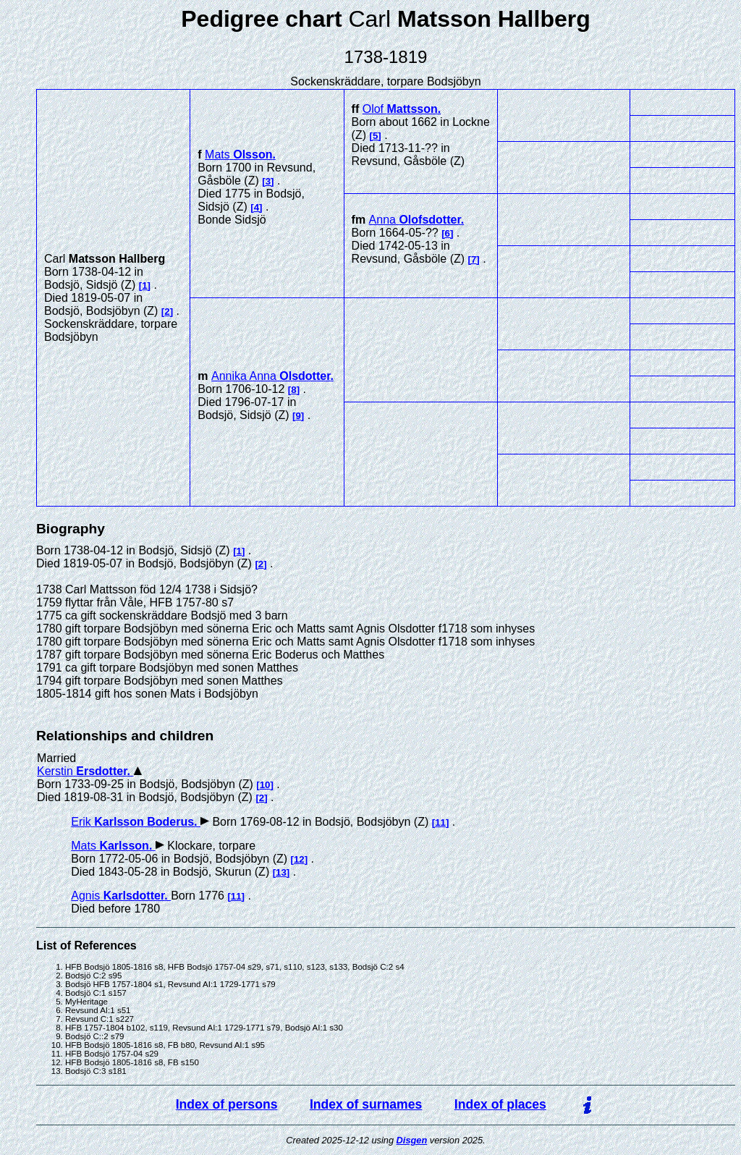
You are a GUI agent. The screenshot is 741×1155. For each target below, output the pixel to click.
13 (281, 872)
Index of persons (227, 1104)
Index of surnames (366, 1104)
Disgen (412, 1140)
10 (265, 784)
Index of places (500, 1104)
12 (299, 859)
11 (440, 822)
